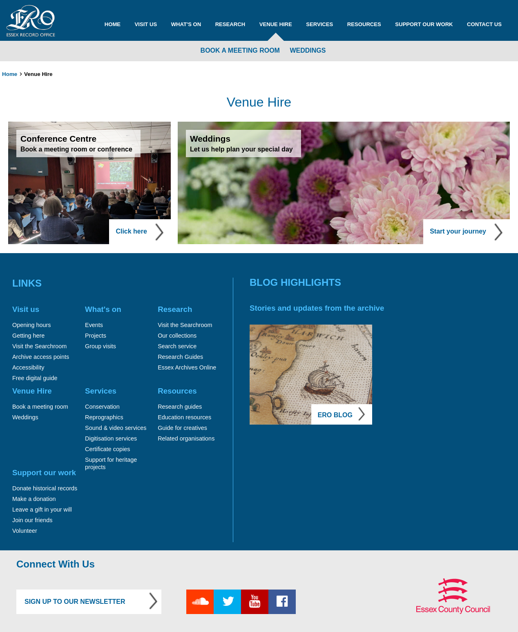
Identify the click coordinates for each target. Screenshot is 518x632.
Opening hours (31, 325)
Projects (95, 335)
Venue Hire (275, 24)
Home (113, 24)
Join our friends (32, 520)
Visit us (146, 24)
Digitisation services (111, 438)
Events (94, 325)
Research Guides (180, 357)
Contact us (484, 24)
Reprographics (104, 417)
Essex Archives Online (187, 367)
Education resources (184, 417)
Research (230, 24)
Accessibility (28, 367)
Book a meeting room (240, 50)
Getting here (28, 335)
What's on (186, 24)
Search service (177, 346)
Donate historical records (44, 488)
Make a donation (34, 499)
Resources (364, 24)
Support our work (424, 24)
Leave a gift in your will (42, 509)
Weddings (308, 50)
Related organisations (186, 438)
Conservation (102, 406)
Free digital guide (34, 378)
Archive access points (40, 357)
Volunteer (24, 530)
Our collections (177, 335)
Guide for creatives (182, 428)
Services (319, 24)
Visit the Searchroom (39, 346)
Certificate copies (107, 449)
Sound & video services (115, 428)
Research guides (180, 406)
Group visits (100, 346)
